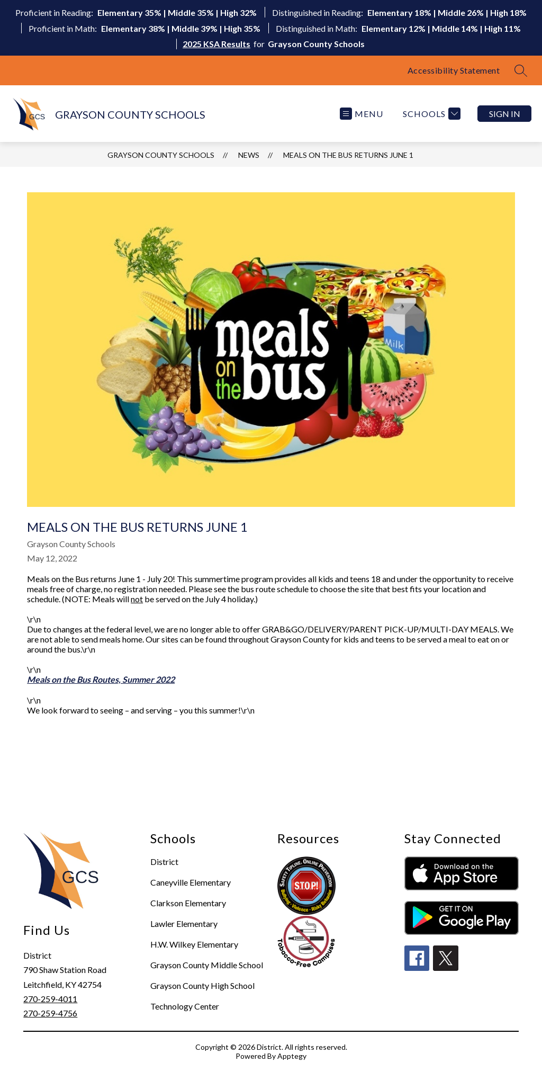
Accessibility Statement (454, 70)
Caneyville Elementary (190, 882)
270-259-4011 (50, 999)
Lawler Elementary (184, 923)
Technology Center (184, 1006)
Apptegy (291, 1055)
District (164, 861)
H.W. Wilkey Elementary (194, 944)
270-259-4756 (50, 1013)
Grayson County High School (202, 985)
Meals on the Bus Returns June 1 (348, 154)
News (248, 154)
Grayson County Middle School (206, 965)
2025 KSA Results (216, 44)
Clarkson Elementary (188, 903)
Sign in (504, 114)
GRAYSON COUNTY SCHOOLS (160, 154)
